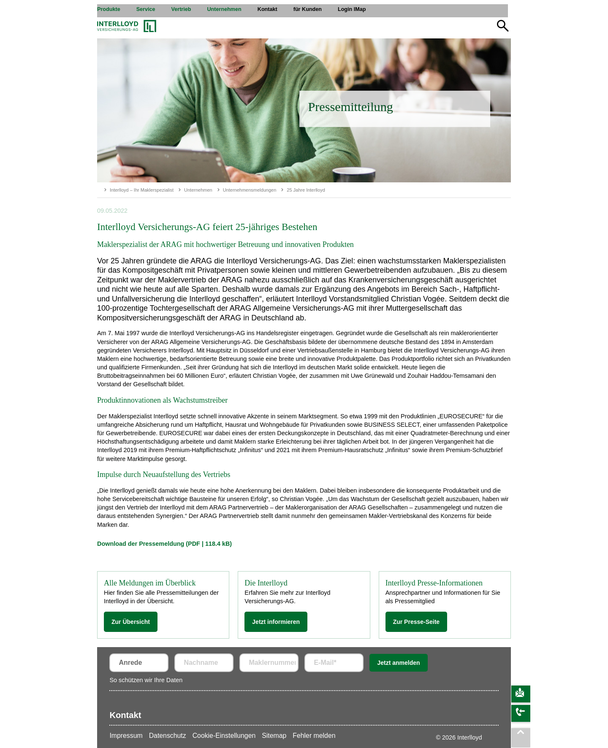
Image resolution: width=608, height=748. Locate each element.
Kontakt (125, 715)
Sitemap (274, 735)
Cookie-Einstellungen (224, 735)
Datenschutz (167, 735)
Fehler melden (314, 735)
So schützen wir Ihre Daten (145, 680)
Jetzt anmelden (398, 662)
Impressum (125, 735)
